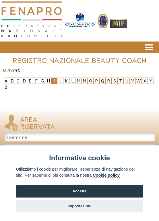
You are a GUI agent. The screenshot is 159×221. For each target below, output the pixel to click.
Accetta (79, 191)
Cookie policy (106, 175)
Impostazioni (79, 206)
